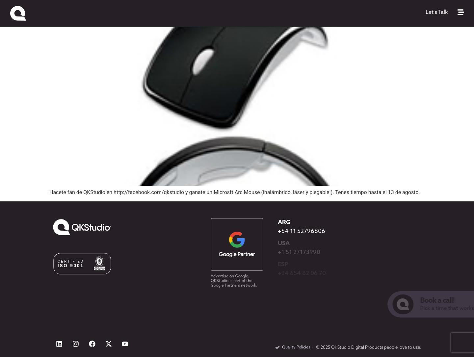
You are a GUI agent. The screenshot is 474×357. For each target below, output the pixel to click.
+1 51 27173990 (299, 252)
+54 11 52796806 (301, 231)
